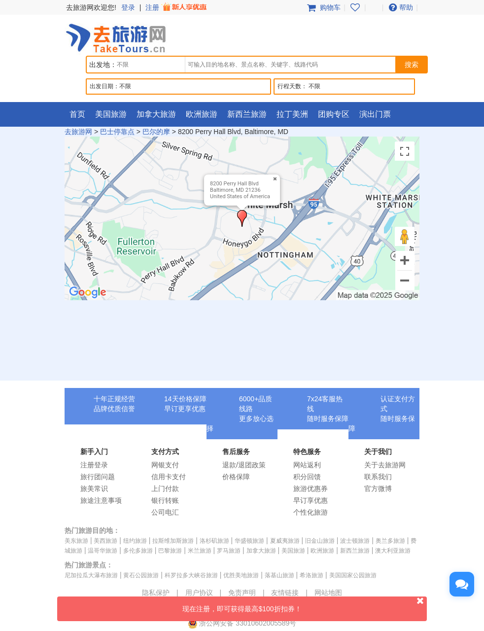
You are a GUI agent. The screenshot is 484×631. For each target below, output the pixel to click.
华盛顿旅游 (249, 540)
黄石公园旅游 (141, 575)
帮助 (399, 7)
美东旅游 (76, 540)
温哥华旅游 (102, 550)
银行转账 (165, 500)
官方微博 (378, 488)
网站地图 (328, 592)
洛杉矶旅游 (214, 540)
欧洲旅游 (201, 114)
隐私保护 (156, 592)
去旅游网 (78, 132)
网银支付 (165, 465)
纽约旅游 (135, 540)
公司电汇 (165, 512)
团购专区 (333, 114)
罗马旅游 (229, 550)
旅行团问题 (97, 477)
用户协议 (199, 592)
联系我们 (378, 477)
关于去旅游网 (385, 465)
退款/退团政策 (244, 465)
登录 (128, 7)
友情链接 (285, 592)
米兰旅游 (199, 550)
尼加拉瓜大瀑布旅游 (91, 575)
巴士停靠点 (117, 132)
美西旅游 (105, 540)
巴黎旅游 (170, 550)
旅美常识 (94, 488)
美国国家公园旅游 (353, 575)
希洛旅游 (311, 575)
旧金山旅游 (320, 540)
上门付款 (165, 488)
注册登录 (94, 465)
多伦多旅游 (138, 550)
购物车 (323, 7)
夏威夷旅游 (285, 540)
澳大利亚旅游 (393, 550)
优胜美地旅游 (241, 575)
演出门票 (375, 114)
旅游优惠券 (310, 488)
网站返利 (307, 465)
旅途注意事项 (101, 500)
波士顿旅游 (355, 540)
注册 (176, 7)
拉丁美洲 (292, 114)
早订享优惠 (310, 500)
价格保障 (236, 477)
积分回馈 (307, 477)
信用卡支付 (168, 477)
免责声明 (242, 592)
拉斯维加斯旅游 (173, 540)
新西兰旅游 (247, 114)
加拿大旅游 (156, 114)
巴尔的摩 (156, 132)
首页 (77, 114)
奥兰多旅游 (390, 540)
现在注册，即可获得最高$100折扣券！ (304, 604)
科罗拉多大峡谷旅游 (191, 575)
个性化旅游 (310, 512)
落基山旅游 (279, 575)
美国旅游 (111, 114)
